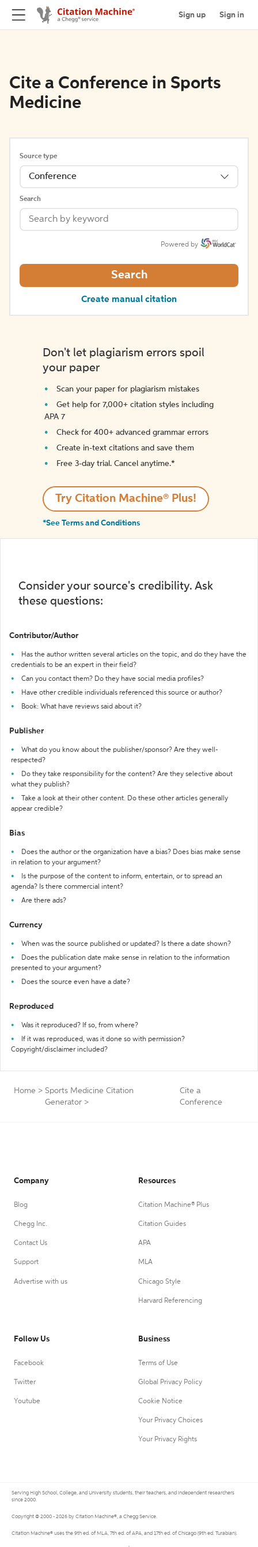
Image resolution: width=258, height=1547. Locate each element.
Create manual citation (129, 299)
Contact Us (30, 1243)
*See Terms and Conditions (91, 523)
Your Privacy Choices (170, 1420)
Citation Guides (162, 1224)
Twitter (25, 1382)
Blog (21, 1205)
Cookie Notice (160, 1401)
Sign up (192, 15)
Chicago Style (159, 1281)
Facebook (29, 1363)
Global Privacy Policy (170, 1382)
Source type (38, 156)
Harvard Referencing (170, 1301)
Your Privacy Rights (167, 1439)
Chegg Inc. (30, 1224)
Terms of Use (158, 1363)
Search (30, 199)
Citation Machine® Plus (173, 1205)
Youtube (27, 1401)
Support (26, 1262)
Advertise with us (40, 1281)
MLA (145, 1262)
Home (25, 1091)
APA (144, 1243)
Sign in (231, 15)
